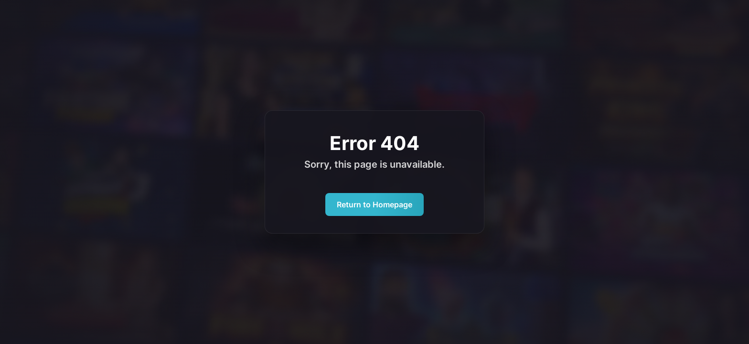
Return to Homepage (374, 204)
